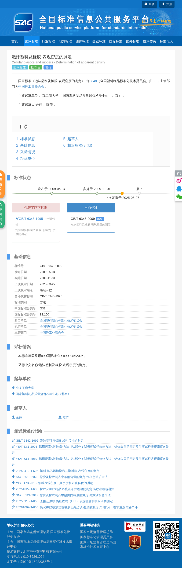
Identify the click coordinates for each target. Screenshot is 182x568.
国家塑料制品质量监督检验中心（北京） (41, 394)
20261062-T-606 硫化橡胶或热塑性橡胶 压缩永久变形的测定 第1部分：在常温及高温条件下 (76, 507)
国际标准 (115, 41)
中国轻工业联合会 (31, 86)
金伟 (17, 417)
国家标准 (31, 41)
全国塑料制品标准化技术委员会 (61, 320)
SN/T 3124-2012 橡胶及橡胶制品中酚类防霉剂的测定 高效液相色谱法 (61, 495)
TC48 (93, 81)
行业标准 (48, 41)
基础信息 (27, 145)
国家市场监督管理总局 (96, 532)
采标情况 (27, 152)
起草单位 (27, 158)
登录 (150, 4)
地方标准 (65, 41)
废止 (139, 189)
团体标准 (82, 41)
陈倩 (63, 417)
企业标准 (99, 41)
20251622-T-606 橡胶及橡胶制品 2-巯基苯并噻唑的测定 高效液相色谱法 (63, 489)
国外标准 (132, 41)
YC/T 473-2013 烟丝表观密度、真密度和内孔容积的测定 (52, 483)
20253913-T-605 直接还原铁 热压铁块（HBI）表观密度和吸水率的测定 (62, 501)
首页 (14, 41)
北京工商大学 (23, 388)
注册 (167, 4)
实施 (97, 189)
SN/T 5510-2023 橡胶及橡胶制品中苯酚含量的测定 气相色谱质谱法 (60, 477)
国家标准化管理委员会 (96, 537)
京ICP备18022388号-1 (36, 562)
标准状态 (27, 139)
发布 (52, 189)
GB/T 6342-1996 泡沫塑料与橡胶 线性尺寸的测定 (48, 440)
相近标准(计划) (79, 145)
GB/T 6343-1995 (29, 219)
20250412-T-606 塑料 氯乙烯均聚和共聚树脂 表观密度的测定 (55, 471)
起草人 (73, 139)
